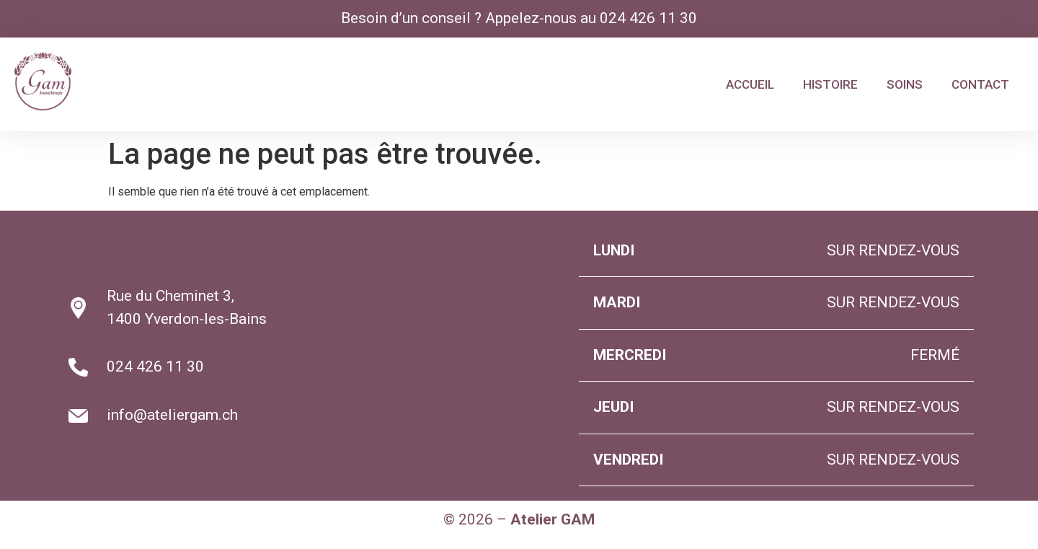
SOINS (905, 84)
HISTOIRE (830, 84)
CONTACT (980, 84)
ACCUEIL (750, 84)
